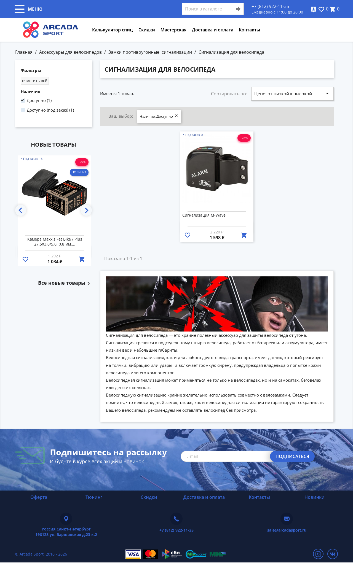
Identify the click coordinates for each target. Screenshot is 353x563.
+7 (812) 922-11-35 (270, 6)
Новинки (314, 497)
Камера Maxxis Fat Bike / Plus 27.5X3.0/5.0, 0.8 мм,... (54, 242)
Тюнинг (93, 497)
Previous (20, 210)
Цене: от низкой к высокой (292, 93)
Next (86, 210)
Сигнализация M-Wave (204, 215)
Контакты (249, 30)
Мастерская (173, 30)
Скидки (146, 30)
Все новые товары (65, 283)
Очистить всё (34, 80)
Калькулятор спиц (112, 30)
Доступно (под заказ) (50, 110)
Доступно (39, 100)
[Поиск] (213, 9)
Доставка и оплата (212, 30)
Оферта (38, 497)
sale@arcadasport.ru (286, 530)
